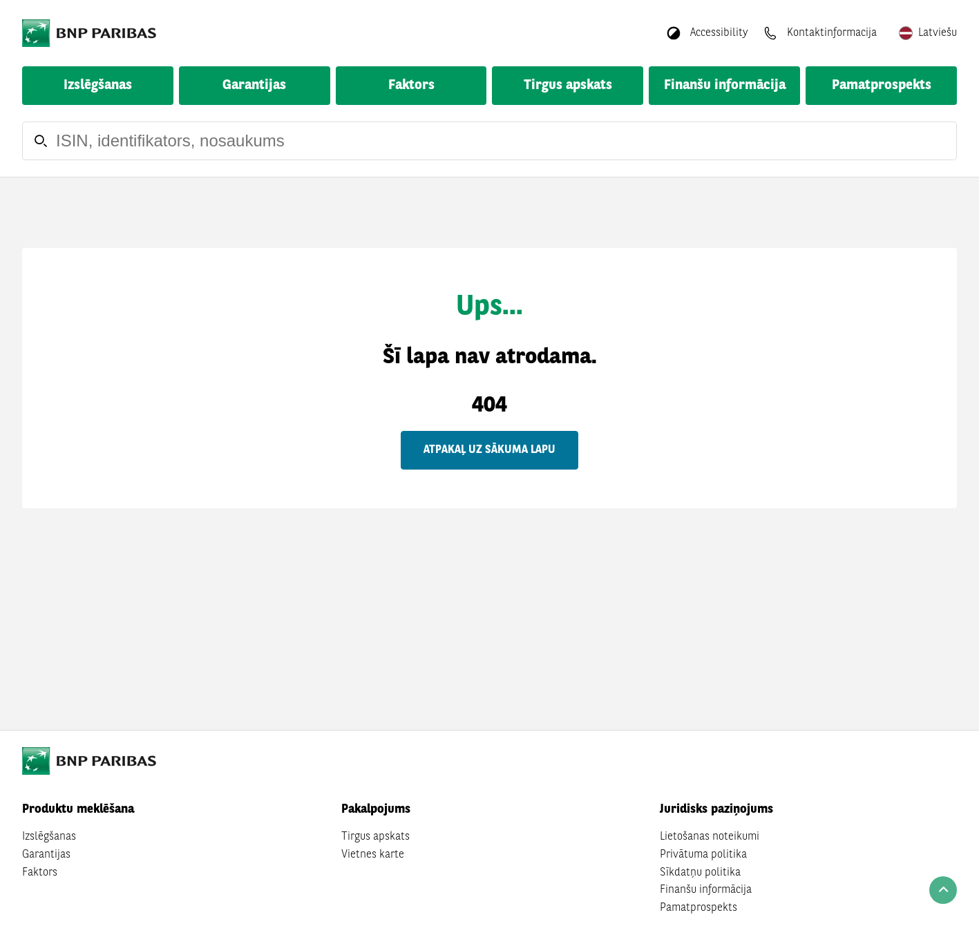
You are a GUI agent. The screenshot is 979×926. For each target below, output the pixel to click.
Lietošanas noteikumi (709, 836)
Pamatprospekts (881, 86)
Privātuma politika (703, 854)
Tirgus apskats (568, 86)
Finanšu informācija (725, 86)
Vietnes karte (372, 854)
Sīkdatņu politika (700, 872)
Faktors (411, 86)
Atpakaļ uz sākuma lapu (489, 450)
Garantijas (254, 86)
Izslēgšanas (98, 86)
